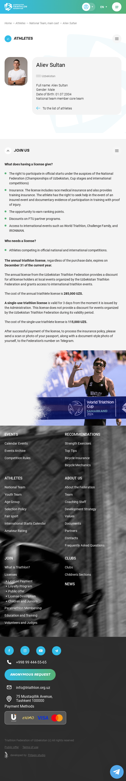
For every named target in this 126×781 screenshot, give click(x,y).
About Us (73, 478)
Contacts (71, 538)
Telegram (66, 340)
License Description (22, 596)
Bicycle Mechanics (78, 465)
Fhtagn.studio (36, 755)
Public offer (16, 591)
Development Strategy (80, 509)
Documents (73, 524)
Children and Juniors (23, 601)
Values (69, 516)
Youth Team (13, 495)
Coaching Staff (75, 502)
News (70, 584)
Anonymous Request (30, 675)
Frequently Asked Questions (84, 545)
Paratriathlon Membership (23, 608)
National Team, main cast (44, 23)
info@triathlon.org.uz (33, 687)
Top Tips (71, 451)
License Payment (20, 581)
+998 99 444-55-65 (31, 662)
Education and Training (21, 615)
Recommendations (82, 434)
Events (11, 434)
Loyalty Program (20, 586)
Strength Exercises (78, 443)
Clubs (70, 558)
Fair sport (11, 516)
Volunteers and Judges (21, 623)
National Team (15, 487)
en (102, 7)
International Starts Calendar (25, 524)
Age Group (12, 502)
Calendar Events (16, 443)
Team (69, 495)
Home (8, 23)
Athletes (20, 23)
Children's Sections (78, 575)
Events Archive (15, 451)
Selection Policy (16, 509)
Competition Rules (17, 458)
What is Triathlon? (17, 567)
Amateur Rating (16, 531)
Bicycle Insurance (77, 458)
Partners (71, 531)
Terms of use (30, 747)
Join (9, 558)
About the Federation (80, 487)
